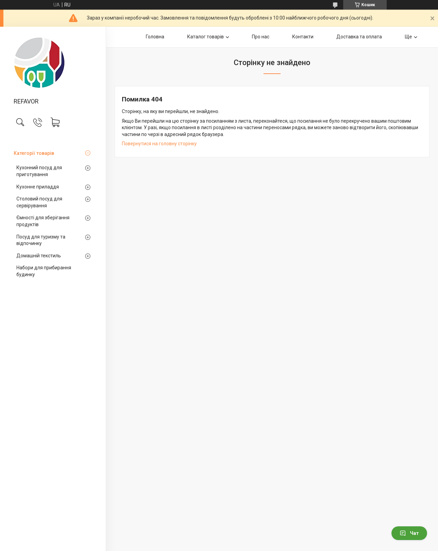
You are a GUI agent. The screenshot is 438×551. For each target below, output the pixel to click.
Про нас (260, 36)
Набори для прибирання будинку (43, 271)
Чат (409, 533)
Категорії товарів (34, 153)
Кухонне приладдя (37, 186)
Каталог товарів (205, 36)
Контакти (302, 36)
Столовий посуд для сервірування (39, 202)
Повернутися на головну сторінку (159, 143)
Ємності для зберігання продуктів (42, 221)
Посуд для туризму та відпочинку (40, 240)
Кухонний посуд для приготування (39, 171)
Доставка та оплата (359, 36)
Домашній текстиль (38, 255)
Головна (155, 36)
